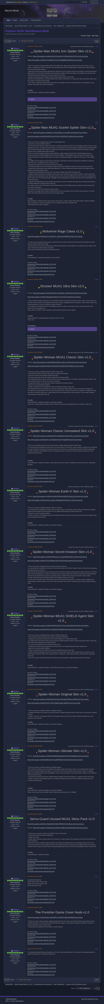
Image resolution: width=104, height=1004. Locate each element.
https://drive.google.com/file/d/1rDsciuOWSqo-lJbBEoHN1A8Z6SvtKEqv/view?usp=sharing (60, 827)
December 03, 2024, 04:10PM (34, 122)
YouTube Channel (35, 20)
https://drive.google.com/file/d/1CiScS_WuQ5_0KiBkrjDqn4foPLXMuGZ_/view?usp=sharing (55, 500)
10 (22, 41)
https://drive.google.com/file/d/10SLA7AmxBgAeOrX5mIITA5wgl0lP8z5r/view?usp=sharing (55, 439)
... (21, 41)
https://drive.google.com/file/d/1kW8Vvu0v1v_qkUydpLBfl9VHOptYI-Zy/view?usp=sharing (60, 557)
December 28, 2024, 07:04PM (34, 907)
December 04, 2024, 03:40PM (34, 279)
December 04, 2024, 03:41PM (34, 426)
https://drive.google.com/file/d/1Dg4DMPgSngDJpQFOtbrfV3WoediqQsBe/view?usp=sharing (61, 756)
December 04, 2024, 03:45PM (34, 746)
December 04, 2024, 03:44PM (34, 689)
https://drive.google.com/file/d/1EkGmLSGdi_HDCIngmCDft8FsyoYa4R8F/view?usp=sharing (61, 699)
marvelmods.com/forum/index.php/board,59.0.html (40, 117)
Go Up (7, 979)
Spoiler (32, 99)
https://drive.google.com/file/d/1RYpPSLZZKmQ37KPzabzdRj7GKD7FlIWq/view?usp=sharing (55, 366)
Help (82, 999)
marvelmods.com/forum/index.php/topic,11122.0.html (41, 114)
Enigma (16, 48)
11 (24, 41)
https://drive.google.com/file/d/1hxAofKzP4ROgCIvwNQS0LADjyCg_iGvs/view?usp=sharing (60, 496)
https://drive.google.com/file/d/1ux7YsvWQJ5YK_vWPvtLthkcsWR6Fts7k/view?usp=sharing (55, 236)
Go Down (8, 41)
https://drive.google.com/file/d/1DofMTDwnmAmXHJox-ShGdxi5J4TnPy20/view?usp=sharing (55, 136)
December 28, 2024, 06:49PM (34, 814)
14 (32, 41)
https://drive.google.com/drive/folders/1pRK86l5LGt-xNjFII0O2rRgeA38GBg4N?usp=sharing (55, 917)
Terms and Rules (89, 999)
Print (97, 41)
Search (14, 20)
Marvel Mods (12, 10)
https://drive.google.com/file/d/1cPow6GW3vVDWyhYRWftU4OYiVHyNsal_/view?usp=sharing (56, 824)
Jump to (73, 988)
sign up (35, 2)
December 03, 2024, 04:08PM (34, 46)
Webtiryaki (13, 999)
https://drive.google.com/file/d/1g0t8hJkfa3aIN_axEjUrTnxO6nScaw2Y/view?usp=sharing (59, 362)
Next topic (95, 35)
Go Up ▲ (96, 999)
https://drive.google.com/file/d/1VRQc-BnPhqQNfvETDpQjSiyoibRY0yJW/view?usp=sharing (55, 629)
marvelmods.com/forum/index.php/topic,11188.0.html (41, 111)
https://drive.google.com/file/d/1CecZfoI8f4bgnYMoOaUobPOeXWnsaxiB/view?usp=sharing (55, 560)
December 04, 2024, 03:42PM (34, 486)
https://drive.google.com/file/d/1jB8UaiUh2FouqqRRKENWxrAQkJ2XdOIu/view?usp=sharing (55, 759)
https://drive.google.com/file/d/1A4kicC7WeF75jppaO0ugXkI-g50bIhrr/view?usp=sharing (54, 703)
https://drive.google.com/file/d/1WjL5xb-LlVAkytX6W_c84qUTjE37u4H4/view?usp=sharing (60, 293)
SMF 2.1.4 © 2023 (10, 1001)
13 (30, 41)
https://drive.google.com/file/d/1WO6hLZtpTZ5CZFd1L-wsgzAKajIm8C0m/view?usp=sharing (60, 625)
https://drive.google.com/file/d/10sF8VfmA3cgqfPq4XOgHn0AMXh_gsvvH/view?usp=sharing (61, 436)
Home (8, 20)
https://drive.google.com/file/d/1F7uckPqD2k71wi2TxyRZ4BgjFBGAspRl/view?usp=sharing (55, 60)
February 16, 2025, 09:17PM (34, 948)
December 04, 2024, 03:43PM (34, 547)
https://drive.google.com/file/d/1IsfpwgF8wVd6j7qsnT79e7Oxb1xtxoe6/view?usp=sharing (54, 297)
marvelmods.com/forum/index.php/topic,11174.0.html (41, 107)
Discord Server (23, 20)
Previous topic (85, 35)
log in (29, 2)
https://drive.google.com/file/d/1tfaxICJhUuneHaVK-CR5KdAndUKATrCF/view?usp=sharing (60, 56)
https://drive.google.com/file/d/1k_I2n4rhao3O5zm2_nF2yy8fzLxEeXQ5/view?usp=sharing (60, 132)
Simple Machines (19, 1001)
